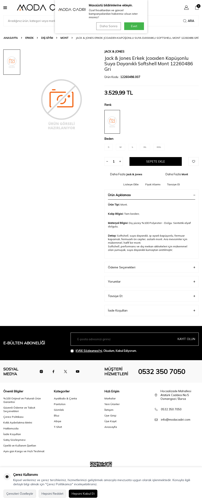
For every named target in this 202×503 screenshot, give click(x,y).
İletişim (108, 409)
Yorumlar (151, 282)
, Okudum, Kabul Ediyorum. (104, 351)
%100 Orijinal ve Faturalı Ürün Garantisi (22, 400)
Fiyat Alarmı (152, 184)
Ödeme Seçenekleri (151, 267)
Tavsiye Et (173, 184)
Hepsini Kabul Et (83, 494)
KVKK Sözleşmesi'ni (89, 350)
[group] (61, 104)
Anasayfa (11, 37)
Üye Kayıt (110, 421)
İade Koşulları (151, 310)
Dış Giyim (47, 37)
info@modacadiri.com (175, 419)
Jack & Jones (114, 51)
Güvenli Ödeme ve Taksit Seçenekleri (19, 409)
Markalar (110, 398)
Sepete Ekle (155, 161)
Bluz (56, 415)
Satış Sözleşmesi (14, 439)
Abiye (57, 421)
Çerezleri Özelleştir (19, 494)
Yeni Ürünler (112, 404)
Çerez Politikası (13, 416)
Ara (188, 21)
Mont (64, 37)
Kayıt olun (186, 339)
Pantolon (60, 404)
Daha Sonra (108, 26)
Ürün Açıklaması (151, 195)
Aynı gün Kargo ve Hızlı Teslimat (23, 451)
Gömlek (59, 409)
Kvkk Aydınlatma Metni (17, 422)
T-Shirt (58, 427)
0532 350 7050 (161, 371)
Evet (134, 26)
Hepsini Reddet (52, 494)
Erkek (29, 37)
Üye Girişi (110, 415)
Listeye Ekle (131, 184)
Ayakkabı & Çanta (65, 398)
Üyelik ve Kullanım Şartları (19, 445)
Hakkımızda (10, 428)
